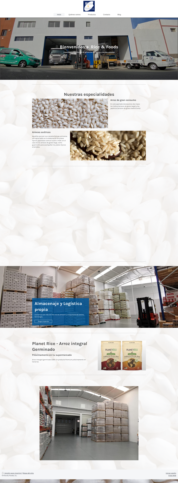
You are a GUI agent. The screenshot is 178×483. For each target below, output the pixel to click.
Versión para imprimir (12, 473)
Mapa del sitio (28, 473)
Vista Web (172, 475)
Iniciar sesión (171, 473)
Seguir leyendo (43, 321)
